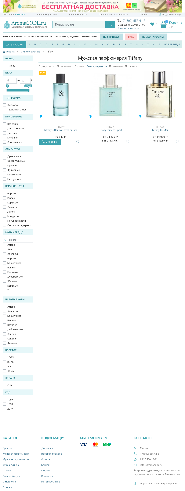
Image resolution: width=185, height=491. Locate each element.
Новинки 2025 (111, 37)
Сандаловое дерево (19, 225)
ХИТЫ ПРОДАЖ (14, 44)
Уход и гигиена (11, 465)
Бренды (7, 448)
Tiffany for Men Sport (110, 130)
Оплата (45, 459)
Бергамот (13, 193)
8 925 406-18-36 (148, 459)
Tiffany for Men (160, 130)
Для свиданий (15, 128)
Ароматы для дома (67, 36)
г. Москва (20, 14)
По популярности (96, 66)
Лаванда (12, 207)
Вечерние (12, 124)
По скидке (131, 66)
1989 (10, 399)
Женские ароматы (14, 36)
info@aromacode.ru (151, 465)
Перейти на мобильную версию (158, 483)
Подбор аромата (153, 37)
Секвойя (12, 338)
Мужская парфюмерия (16, 459)
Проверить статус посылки (113, 14)
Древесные (14, 156)
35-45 (10, 361)
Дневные (12, 133)
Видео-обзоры (11, 476)
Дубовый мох (15, 276)
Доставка (47, 448)
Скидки (143, 14)
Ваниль (11, 267)
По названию (64, 66)
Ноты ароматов (50, 481)
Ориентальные (16, 160)
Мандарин (13, 216)
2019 (10, 408)
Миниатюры (89, 36)
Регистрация (175, 14)
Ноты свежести (16, 220)
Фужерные (13, 170)
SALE (131, 37)
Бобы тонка (14, 263)
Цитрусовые (14, 179)
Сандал (11, 334)
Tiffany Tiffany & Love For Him (60, 130)
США (10, 385)
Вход (164, 14)
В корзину (49, 141)
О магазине (9, 481)
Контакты (47, 476)
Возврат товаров (51, 453)
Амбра (11, 244)
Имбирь (11, 198)
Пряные (11, 165)
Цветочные (14, 174)
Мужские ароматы (40, 36)
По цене (79, 66)
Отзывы (8, 487)
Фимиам (12, 343)
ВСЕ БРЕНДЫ (172, 44)
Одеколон (13, 105)
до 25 (10, 371)
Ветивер (12, 325)
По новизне (116, 66)
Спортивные (14, 142)
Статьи (7, 470)
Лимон (11, 211)
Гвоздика (12, 272)
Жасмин (12, 281)
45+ (9, 366)
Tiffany (11, 65)
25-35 (10, 357)
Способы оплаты (78, 14)
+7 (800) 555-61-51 (134, 21)
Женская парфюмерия (16, 453)
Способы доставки (47, 14)
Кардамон (13, 202)
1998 (10, 404)
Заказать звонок (128, 28)
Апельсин (13, 254)
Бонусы (45, 465)
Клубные (12, 137)
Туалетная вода (16, 109)
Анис (10, 249)
